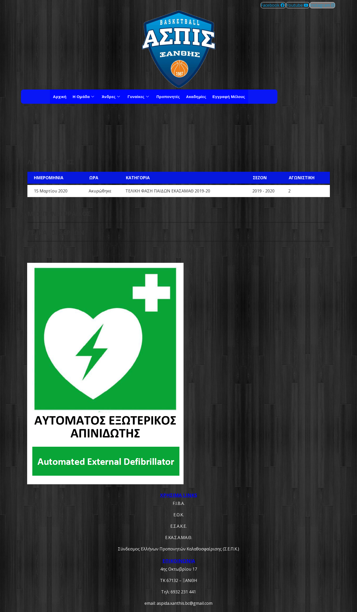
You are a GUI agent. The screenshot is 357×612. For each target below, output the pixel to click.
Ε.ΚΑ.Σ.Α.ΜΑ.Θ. (178, 537)
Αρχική (59, 96)
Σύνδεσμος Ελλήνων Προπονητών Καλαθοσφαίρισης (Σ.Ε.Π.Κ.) (178, 549)
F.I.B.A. (179, 503)
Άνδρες (111, 96)
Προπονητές (168, 96)
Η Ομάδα (84, 96)
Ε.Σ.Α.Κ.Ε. (178, 526)
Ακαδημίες (196, 96)
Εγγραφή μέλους (228, 96)
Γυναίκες (139, 96)
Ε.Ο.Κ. (178, 515)
